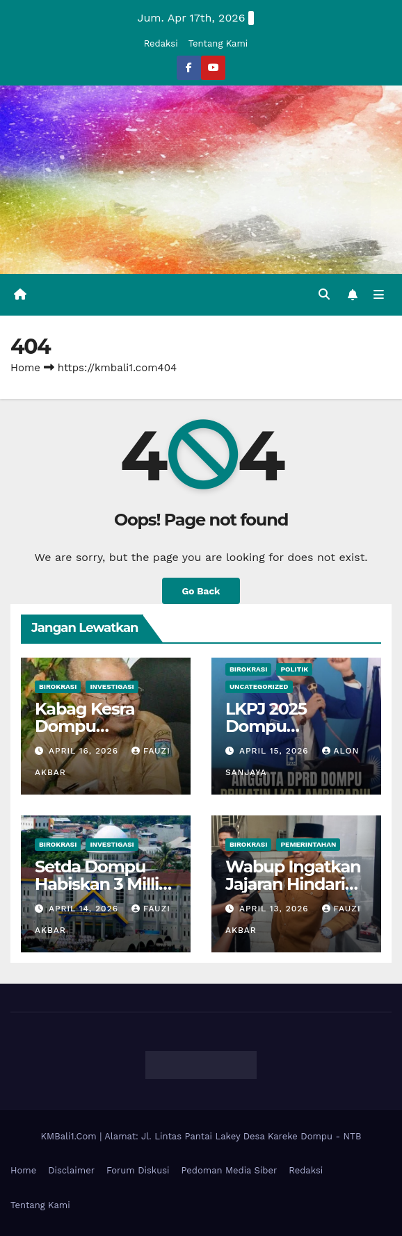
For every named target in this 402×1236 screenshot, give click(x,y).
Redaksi (161, 43)
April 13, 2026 (275, 908)
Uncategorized (259, 686)
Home (25, 367)
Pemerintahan (308, 844)
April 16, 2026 (85, 751)
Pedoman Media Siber (230, 1170)
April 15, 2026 (275, 751)
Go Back (201, 590)
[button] (324, 294)
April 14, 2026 (85, 908)
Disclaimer (71, 1170)
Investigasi (112, 686)
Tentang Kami (218, 43)
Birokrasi (58, 686)
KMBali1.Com (70, 1136)
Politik (294, 669)
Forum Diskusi (137, 1170)
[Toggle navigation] (379, 295)
